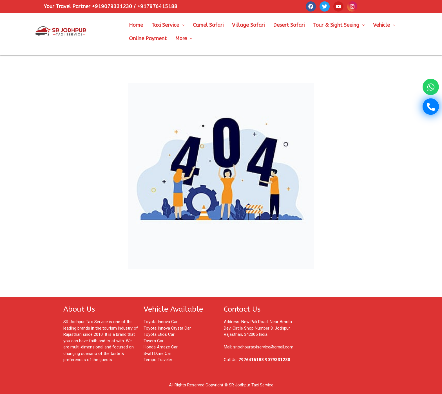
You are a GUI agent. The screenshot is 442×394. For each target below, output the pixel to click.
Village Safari (248, 25)
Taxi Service (167, 25)
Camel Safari (208, 25)
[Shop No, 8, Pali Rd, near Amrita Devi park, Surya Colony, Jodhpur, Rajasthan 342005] (341, 334)
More (183, 38)
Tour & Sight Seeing (339, 25)
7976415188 (251, 359)
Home (136, 25)
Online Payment (148, 38)
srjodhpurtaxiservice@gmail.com (263, 347)
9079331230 (277, 359)
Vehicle (384, 25)
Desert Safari (289, 25)
